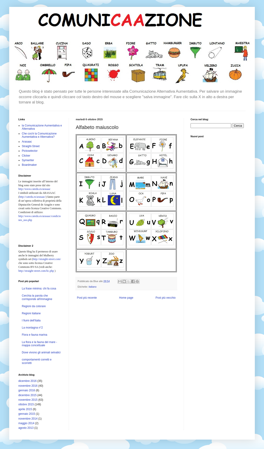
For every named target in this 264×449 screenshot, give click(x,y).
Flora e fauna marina (34, 334)
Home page (126, 297)
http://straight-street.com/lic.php (36, 270)
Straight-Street (30, 146)
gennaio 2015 (26, 413)
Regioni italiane (31, 313)
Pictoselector (30, 150)
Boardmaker (29, 164)
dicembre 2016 (27, 381)
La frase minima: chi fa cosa (39, 288)
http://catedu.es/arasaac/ (32, 196)
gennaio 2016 (26, 390)
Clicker (26, 155)
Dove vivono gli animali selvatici (41, 352)
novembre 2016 (27, 385)
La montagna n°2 (32, 327)
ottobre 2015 (26, 404)
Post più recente (87, 297)
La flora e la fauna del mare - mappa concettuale (39, 343)
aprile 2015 (25, 409)
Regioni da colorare (34, 306)
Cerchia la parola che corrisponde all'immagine (37, 297)
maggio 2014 (26, 423)
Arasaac (27, 141)
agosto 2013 (26, 427)
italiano (92, 286)
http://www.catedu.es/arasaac (34, 189)
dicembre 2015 (27, 395)
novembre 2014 (27, 418)
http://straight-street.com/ (47, 259)
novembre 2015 (27, 399)
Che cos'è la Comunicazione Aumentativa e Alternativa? (39, 135)
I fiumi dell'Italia (31, 320)
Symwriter (28, 160)
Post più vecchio (166, 297)
